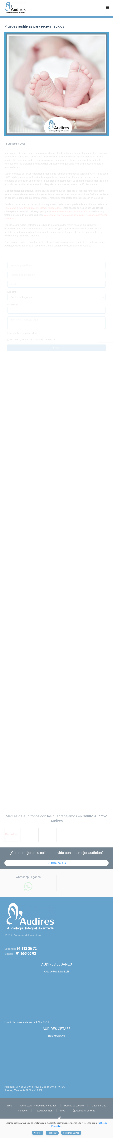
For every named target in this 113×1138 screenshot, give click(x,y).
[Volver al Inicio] (15, 7)
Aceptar (37, 1133)
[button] (107, 7)
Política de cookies (74, 1105)
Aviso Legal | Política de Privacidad (38, 1105)
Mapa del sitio (99, 1105)
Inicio (9, 1105)
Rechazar (52, 1133)
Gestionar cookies (84, 1110)
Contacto (23, 1110)
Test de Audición (56, 862)
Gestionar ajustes (71, 1133)
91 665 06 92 (24, 954)
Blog (62, 1110)
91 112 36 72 (26, 949)
